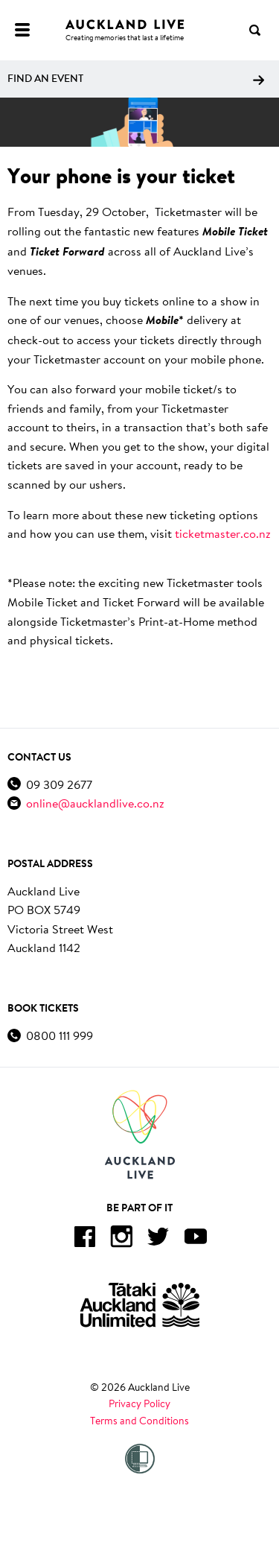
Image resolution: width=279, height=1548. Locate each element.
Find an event (135, 78)
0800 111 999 (59, 1035)
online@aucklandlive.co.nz (95, 803)
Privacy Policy (139, 1403)
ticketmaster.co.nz (223, 533)
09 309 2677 (59, 784)
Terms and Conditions (139, 1420)
